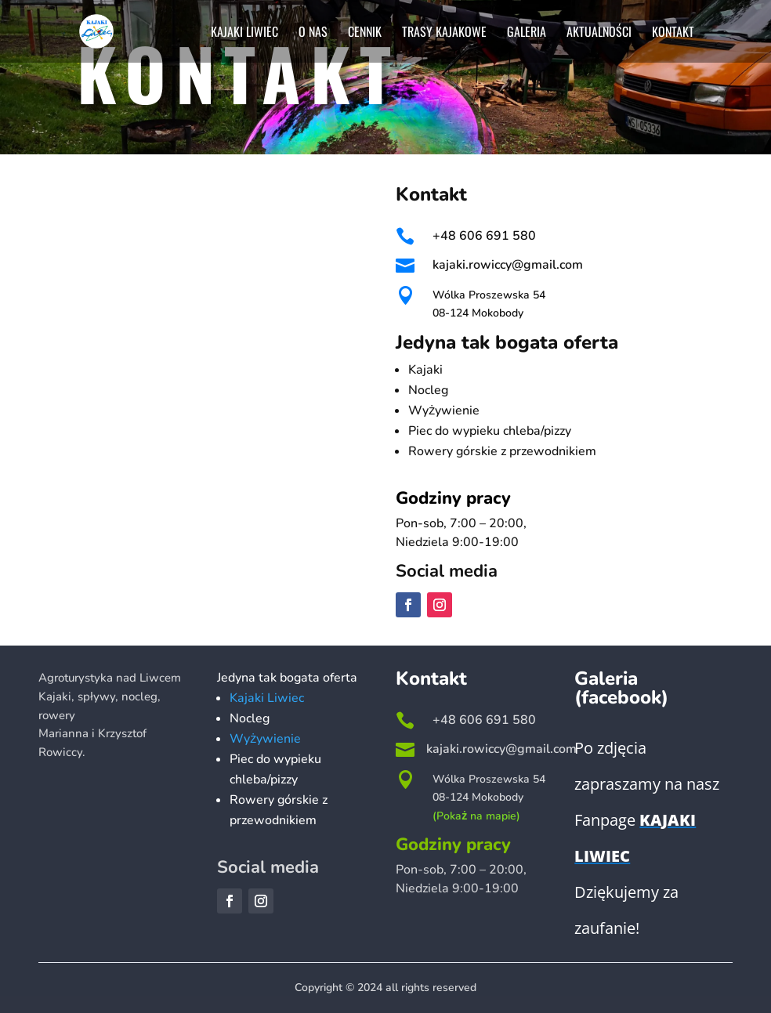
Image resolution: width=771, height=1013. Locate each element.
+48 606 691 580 (484, 235)
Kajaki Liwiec (244, 33)
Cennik (365, 33)
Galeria (526, 33)
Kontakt (673, 33)
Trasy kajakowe (444, 33)
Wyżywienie (265, 738)
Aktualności (599, 33)
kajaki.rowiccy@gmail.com (508, 264)
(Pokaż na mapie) (476, 816)
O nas (313, 33)
